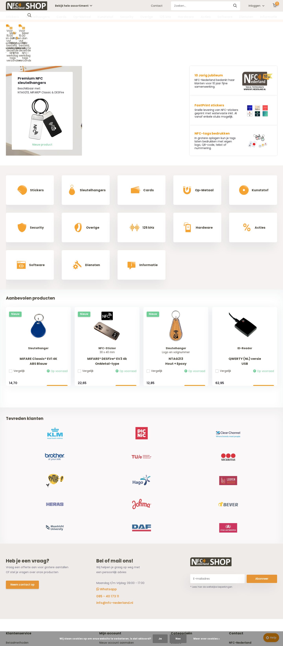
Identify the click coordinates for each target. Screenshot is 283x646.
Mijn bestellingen (111, 545)
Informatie (268, 17)
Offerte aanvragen (19, 576)
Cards (61, 17)
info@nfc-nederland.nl (114, 499)
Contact (157, 6)
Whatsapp (106, 486)
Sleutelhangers (38, 17)
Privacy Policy (15, 557)
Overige (146, 17)
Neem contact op (23, 482)
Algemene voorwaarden (22, 551)
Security (126, 17)
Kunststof (105, 17)
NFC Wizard (13, 570)
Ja (160, 638)
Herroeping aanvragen (115, 551)
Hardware (186, 17)
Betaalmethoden (17, 539)
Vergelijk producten (113, 557)
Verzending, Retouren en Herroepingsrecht (35, 545)
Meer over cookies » (206, 638)
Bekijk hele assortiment (73, 6)
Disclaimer (13, 563)
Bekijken (56, 356)
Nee (178, 638)
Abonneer (262, 475)
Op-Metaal (82, 17)
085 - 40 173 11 (107, 492)
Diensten (246, 17)
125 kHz (165, 17)
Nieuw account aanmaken (118, 539)
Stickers (12, 17)
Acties (206, 17)
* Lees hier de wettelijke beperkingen (211, 483)
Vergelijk (18, 338)
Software (224, 17)
